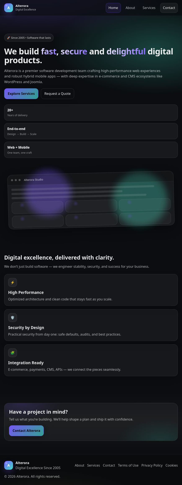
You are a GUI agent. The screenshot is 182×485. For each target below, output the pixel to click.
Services (149, 7)
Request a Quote (57, 93)
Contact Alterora (26, 431)
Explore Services (21, 93)
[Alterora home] (20, 7)
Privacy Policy (152, 465)
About (130, 7)
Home (113, 7)
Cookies (171, 465)
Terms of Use (128, 465)
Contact (169, 7)
